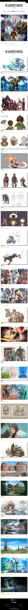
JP (26, 2)
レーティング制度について (7, 604)
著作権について (21, 604)
